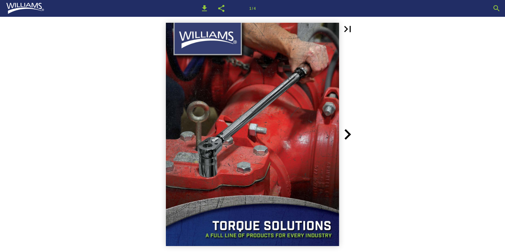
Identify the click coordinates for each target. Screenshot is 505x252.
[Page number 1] (252, 8)
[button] (204, 8)
